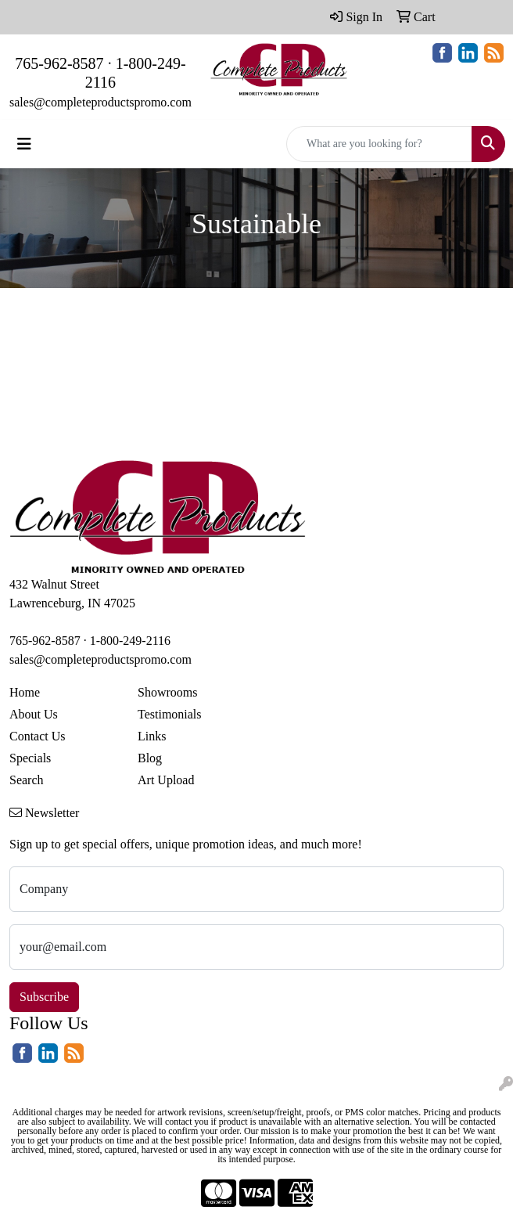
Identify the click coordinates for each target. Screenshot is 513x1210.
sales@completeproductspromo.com (100, 102)
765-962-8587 (59, 63)
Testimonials (170, 714)
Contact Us (37, 736)
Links (152, 736)
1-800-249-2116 (130, 640)
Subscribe (44, 996)
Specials (30, 758)
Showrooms (167, 692)
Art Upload (166, 780)
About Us (33, 714)
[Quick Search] (379, 144)
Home (24, 692)
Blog (150, 758)
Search (26, 780)
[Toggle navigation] (24, 144)
